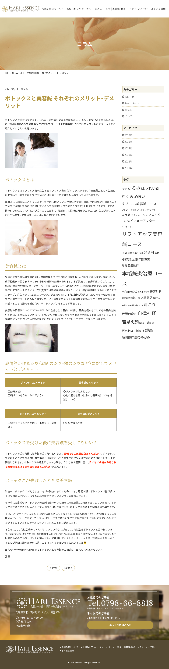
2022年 (128, 161)
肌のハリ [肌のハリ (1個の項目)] (157, 297)
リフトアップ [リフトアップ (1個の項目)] (127, 226)
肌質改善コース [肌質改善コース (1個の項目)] (136, 305)
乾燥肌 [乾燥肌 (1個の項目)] (135, 253)
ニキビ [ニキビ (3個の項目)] (156, 215)
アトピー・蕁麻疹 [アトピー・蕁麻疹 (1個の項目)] (129, 209)
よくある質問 (158, 8)
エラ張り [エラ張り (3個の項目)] (127, 215)
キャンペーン (131, 103)
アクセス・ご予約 (138, 8)
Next (67, 567)
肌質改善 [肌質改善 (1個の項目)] (126, 305)
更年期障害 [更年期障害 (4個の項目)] (142, 259)
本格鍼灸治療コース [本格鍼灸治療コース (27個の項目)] (142, 278)
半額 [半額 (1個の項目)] (157, 253)
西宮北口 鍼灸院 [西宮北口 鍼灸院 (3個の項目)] (133, 330)
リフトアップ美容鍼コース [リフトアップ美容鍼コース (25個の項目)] (142, 238)
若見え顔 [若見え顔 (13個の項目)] (130, 322)
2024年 (128, 148)
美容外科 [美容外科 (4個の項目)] (156, 291)
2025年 (128, 141)
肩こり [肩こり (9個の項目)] (150, 304)
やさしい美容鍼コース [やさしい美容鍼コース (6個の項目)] (139, 203)
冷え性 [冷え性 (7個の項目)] (149, 252)
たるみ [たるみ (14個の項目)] (133, 188)
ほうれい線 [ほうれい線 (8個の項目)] (150, 188)
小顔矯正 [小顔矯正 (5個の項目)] (128, 259)
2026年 (128, 135)
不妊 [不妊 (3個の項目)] (125, 253)
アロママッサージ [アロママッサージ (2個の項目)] (147, 209)
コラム (24, 89)
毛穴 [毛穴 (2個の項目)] (124, 291)
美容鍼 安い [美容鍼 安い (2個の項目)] (135, 297)
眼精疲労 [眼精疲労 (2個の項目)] (132, 291)
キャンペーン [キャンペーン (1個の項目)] (139, 215)
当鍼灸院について (51, 8)
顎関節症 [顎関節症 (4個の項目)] (128, 337)
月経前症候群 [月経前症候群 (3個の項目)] (130, 265)
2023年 (128, 155)
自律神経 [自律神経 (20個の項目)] (146, 312)
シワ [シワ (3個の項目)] (148, 215)
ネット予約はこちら (120, 625)
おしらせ (129, 96)
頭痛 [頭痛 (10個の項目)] (149, 330)
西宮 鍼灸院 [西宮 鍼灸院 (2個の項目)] (146, 322)
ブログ (128, 116)
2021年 (128, 168)
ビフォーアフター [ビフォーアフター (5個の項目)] (142, 220)
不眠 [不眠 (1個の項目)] (130, 253)
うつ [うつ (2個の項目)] (124, 188)
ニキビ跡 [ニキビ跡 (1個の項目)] (126, 221)
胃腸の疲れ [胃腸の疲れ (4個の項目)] (129, 314)
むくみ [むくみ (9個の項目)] (128, 196)
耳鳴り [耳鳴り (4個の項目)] (147, 297)
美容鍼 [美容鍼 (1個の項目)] (125, 297)
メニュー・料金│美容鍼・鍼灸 (110, 8)
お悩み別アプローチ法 (79, 8)
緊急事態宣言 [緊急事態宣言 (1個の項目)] (143, 292)
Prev (54, 567)
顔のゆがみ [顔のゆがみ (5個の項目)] (142, 337)
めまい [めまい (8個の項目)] (139, 196)
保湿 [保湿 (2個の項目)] (141, 253)
